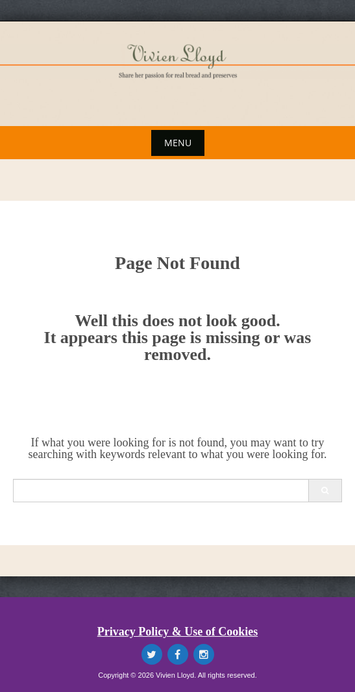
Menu (177, 142)
